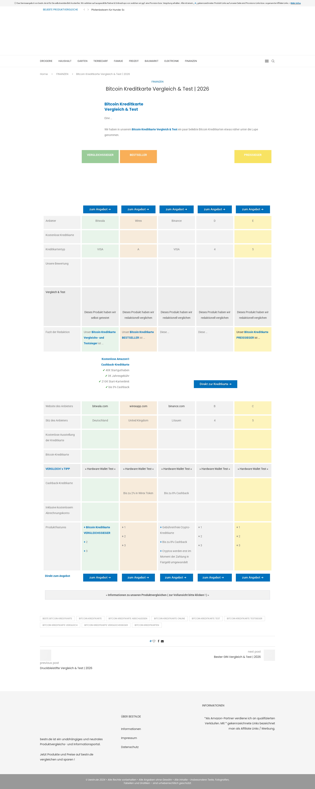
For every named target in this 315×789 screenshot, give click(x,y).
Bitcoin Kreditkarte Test (206, 618)
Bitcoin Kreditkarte (90, 618)
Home (44, 74)
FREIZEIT (134, 61)
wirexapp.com (138, 406)
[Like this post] (153, 641)
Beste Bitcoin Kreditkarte (57, 618)
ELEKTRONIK (172, 61)
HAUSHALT (65, 61)
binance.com (177, 406)
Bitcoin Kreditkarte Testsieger (244, 618)
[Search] (273, 61)
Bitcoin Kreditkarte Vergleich (60, 625)
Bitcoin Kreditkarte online (169, 618)
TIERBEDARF (100, 61)
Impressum (129, 738)
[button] (157, 595)
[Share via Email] (162, 641)
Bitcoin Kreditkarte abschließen (128, 618)
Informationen (131, 729)
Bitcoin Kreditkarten (147, 625)
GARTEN (82, 61)
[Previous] (84, 9)
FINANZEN (191, 61)
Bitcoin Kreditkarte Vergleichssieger (106, 625)
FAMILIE (118, 61)
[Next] (88, 9)
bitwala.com (100, 406)
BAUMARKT (151, 61)
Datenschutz (130, 747)
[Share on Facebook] (158, 641)
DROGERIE (46, 61)
